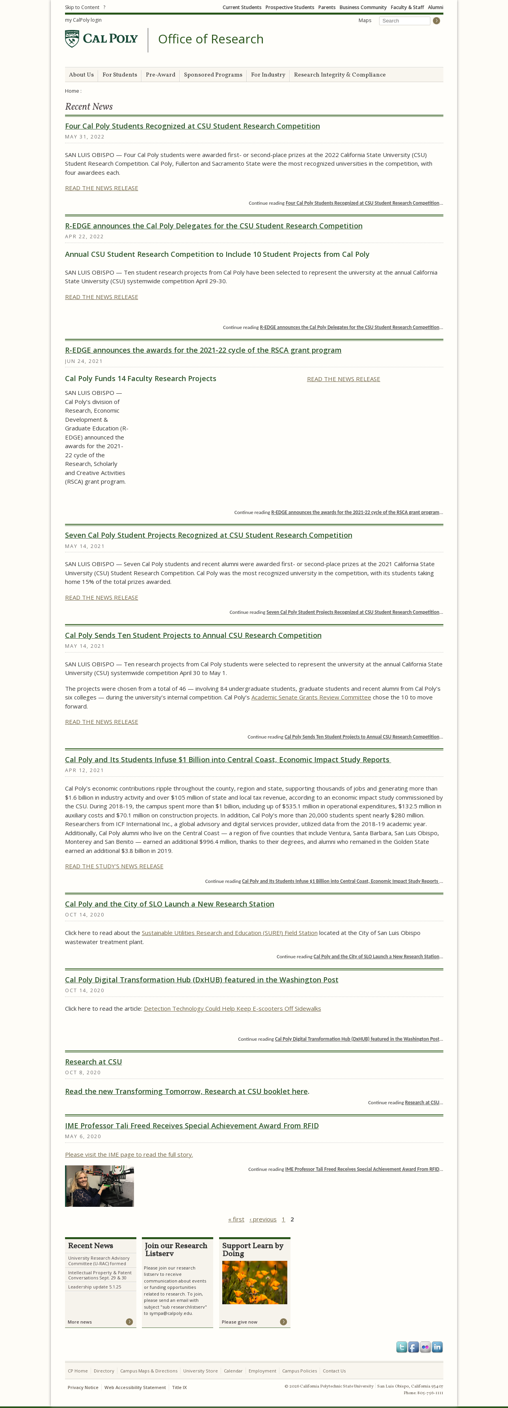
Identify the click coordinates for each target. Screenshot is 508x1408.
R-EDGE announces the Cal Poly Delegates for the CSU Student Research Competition (214, 225)
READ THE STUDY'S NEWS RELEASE (114, 866)
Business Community (363, 7)
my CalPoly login (83, 20)
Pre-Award (160, 75)
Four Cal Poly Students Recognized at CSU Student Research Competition (192, 126)
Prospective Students (290, 7)
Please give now (239, 1322)
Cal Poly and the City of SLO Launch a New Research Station (169, 904)
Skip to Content (82, 7)
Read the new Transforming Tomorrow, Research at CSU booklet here (186, 1091)
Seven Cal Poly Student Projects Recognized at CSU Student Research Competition (208, 535)
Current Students (242, 7)
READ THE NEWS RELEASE (101, 188)
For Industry (268, 75)
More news (80, 1322)
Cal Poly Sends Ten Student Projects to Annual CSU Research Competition (193, 635)
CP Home (78, 1371)
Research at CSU (93, 1061)
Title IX (179, 1387)
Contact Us (334, 1371)
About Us (81, 75)
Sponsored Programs (213, 75)
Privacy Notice (83, 1387)
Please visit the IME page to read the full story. (129, 1154)
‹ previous (263, 1219)
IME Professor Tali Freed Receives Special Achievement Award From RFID (192, 1125)
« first (236, 1219)
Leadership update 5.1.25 (94, 1287)
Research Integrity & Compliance (340, 75)
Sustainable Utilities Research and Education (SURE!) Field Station (230, 933)
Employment (262, 1371)
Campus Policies (299, 1371)
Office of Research (211, 39)
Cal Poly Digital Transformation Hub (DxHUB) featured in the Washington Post (202, 979)
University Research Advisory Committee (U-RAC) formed (99, 1260)
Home (72, 90)
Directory (104, 1371)
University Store (200, 1371)
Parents (327, 7)
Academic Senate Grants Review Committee (311, 697)
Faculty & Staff (407, 7)
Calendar (233, 1371)
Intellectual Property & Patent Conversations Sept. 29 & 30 (100, 1275)
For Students (119, 75)
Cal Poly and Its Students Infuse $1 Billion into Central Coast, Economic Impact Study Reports (228, 759)
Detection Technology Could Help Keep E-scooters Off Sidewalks (232, 1008)
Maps (365, 20)
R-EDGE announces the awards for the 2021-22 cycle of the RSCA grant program (203, 350)
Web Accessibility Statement (135, 1387)
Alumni (435, 7)
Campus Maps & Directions (148, 1371)
